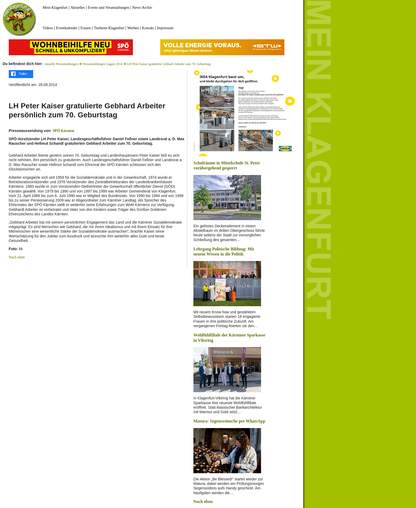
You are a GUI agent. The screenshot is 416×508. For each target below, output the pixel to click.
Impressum (165, 28)
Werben (133, 28)
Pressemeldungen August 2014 (102, 64)
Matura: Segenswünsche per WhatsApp (229, 421)
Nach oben (17, 257)
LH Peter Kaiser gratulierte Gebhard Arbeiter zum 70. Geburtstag (168, 64)
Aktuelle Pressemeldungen (61, 64)
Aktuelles (78, 8)
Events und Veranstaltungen (108, 8)
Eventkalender (66, 28)
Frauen (85, 28)
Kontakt (148, 28)
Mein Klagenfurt (55, 8)
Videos (48, 28)
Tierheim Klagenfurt (109, 28)
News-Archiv (142, 8)
